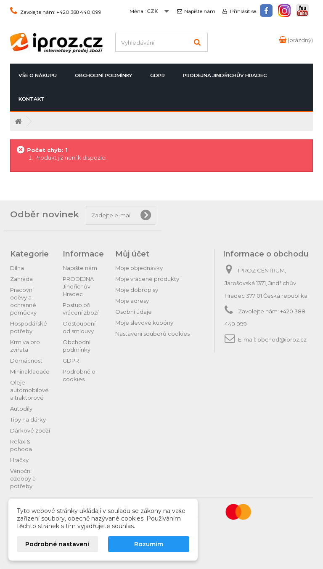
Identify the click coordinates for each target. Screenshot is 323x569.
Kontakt (32, 99)
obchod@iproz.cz (282, 339)
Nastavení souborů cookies (152, 333)
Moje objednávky (139, 267)
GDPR (157, 75)
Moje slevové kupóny (144, 322)
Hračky (19, 460)
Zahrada (21, 278)
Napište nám (199, 11)
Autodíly (21, 408)
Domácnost (26, 360)
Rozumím (148, 544)
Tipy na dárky (28, 419)
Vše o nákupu (38, 75)
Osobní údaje (133, 311)
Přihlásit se (242, 11)
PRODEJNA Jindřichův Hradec (225, 75)
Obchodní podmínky (103, 75)
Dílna (17, 267)
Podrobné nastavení (57, 544)
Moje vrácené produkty (147, 278)
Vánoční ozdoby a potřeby (23, 478)
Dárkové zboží (30, 430)
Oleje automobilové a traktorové (29, 390)
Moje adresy (132, 300)
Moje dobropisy (136, 289)
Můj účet (132, 254)
